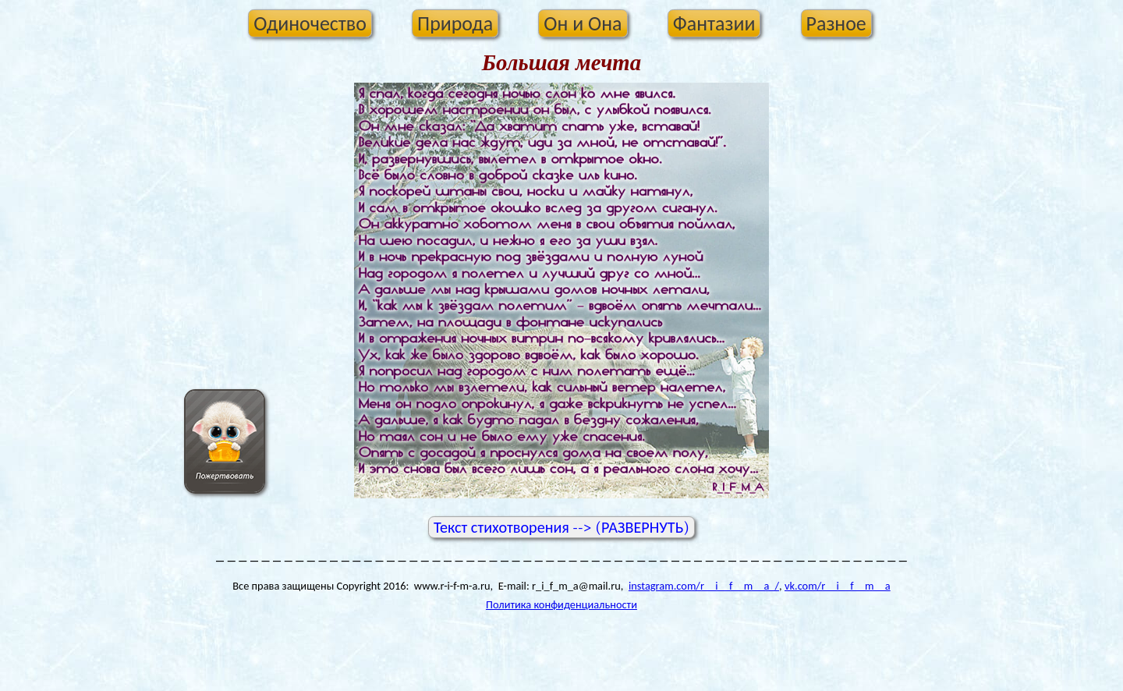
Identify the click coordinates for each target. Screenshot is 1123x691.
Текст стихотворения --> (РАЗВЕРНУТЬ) (561, 528)
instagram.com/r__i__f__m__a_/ (704, 586)
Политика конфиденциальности (561, 604)
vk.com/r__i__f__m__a (838, 586)
